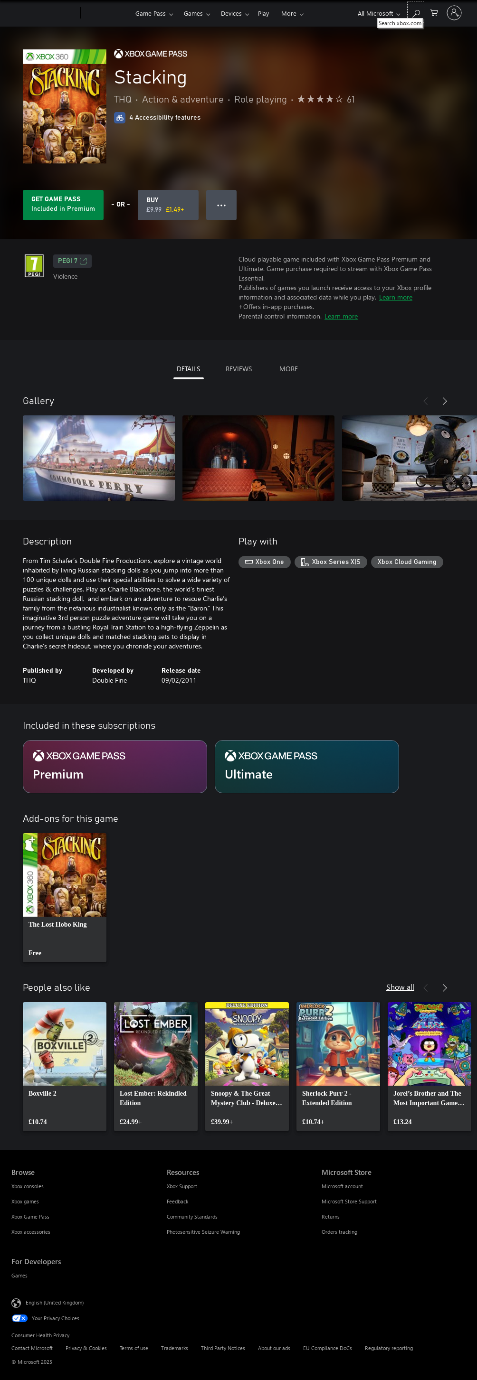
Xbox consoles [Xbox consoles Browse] (27, 1186)
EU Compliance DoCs (327, 1348)
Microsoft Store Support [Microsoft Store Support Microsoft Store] (349, 1201)
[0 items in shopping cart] (434, 12)
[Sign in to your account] (454, 12)
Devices (231, 13)
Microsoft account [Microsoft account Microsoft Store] (342, 1186)
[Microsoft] (43, 13)
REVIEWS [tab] (239, 368)
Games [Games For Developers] (19, 1275)
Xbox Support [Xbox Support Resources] (182, 1186)
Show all (400, 987)
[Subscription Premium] (115, 766)
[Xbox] (106, 13)
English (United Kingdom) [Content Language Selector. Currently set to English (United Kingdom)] (55, 1302)
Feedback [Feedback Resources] (177, 1201)
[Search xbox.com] (415, 12)
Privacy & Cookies (86, 1348)
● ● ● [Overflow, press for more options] (221, 204)
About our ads (274, 1348)
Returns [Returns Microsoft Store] (331, 1216)
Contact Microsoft (32, 1348)
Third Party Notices (223, 1348)
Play (263, 13)
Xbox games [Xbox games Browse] (25, 1201)
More (288, 13)
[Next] (444, 401)
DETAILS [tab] (188, 368)
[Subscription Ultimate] (307, 766)
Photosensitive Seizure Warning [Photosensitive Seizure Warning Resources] (203, 1232)
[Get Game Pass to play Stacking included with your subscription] (63, 205)
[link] (64, 897)
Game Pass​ (150, 13)
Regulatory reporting (389, 1348)
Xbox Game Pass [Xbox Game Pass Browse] (30, 1216)
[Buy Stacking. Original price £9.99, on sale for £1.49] (168, 205)
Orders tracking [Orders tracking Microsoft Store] (339, 1232)
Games (193, 13)
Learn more (395, 296)
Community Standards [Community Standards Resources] (192, 1216)
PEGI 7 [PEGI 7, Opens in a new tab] (72, 261)
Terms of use (134, 1348)
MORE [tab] (288, 368)
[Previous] (425, 401)
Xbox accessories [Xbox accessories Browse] (30, 1232)
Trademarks (174, 1348)
